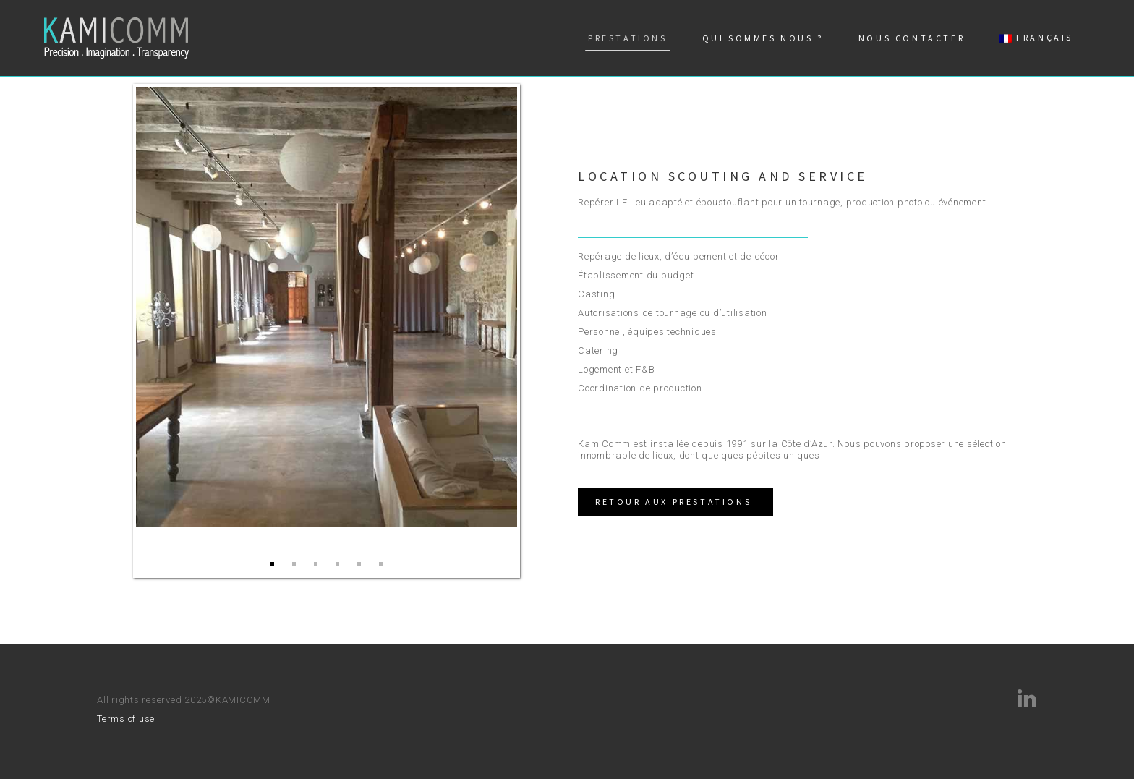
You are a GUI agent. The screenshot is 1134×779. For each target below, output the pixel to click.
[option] (326, 307)
